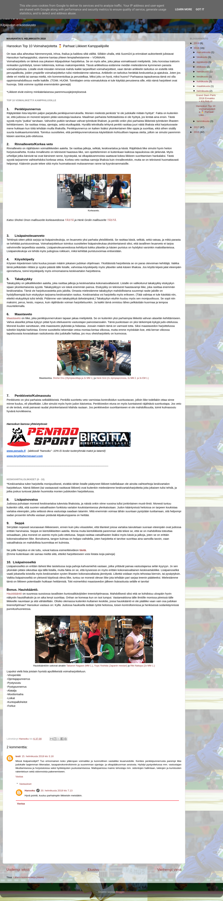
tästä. (83, 550)
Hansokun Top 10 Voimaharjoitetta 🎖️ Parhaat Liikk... (205, 110)
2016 (197, 132)
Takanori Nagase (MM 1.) (79, 665)
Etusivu (93, 870)
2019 (197, 43)
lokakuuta (202, 57)
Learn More (183, 9)
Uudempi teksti (17, 870)
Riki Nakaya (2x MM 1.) (142, 665)
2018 (197, 48)
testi (18, 756)
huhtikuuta (203, 81)
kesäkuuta (203, 76)
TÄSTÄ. (112, 220)
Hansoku (30, 790)
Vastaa (19, 776)
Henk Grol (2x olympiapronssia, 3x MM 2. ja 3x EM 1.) (122, 378)
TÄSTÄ (69, 220)
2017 (197, 127)
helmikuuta (203, 91)
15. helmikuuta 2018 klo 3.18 (38, 756)
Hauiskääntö (14, 593)
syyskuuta (202, 62)
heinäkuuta (203, 71)
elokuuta (202, 66)
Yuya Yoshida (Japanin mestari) (110, 665)
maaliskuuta (204, 86)
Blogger (120, 891)
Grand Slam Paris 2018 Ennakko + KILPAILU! (206, 98)
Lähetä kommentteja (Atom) (28, 877)
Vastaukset (25, 784)
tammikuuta (203, 121)
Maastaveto (14, 318)
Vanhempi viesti (169, 870)
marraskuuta (204, 52)
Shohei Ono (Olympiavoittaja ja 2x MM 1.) (73, 378)
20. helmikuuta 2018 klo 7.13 (57, 790)
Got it (200, 9)
